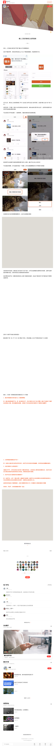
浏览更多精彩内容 (27, 734)
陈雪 (7, 615)
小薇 (7, 588)
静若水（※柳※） (10, 608)
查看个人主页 (27, 698)
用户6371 (8, 595)
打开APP (49, 2)
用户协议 (32, 738)
